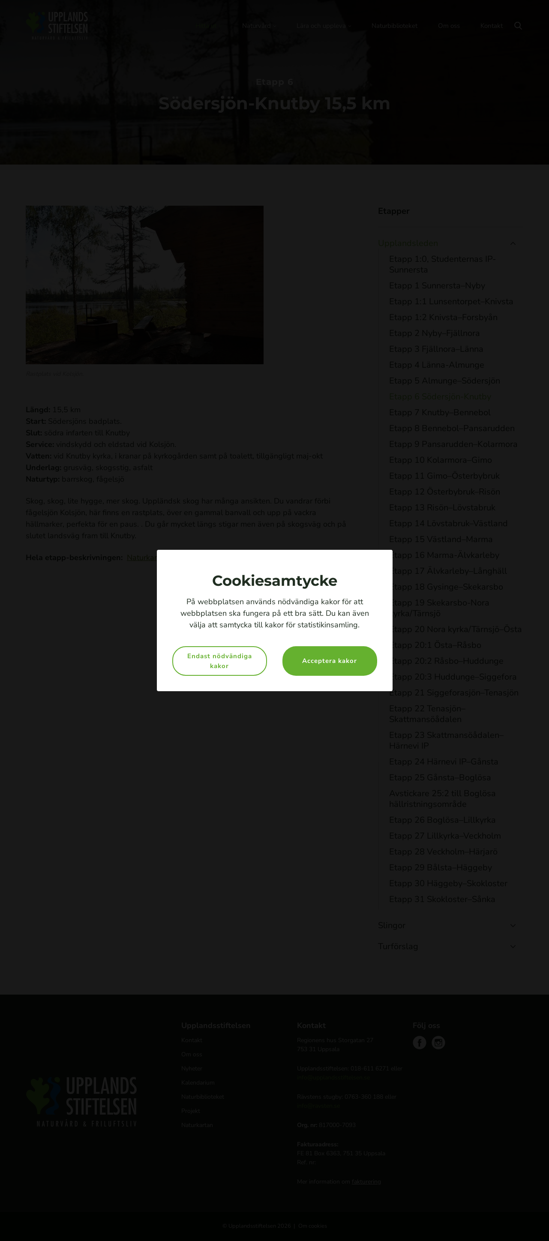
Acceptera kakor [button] (329, 660)
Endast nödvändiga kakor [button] (219, 661)
